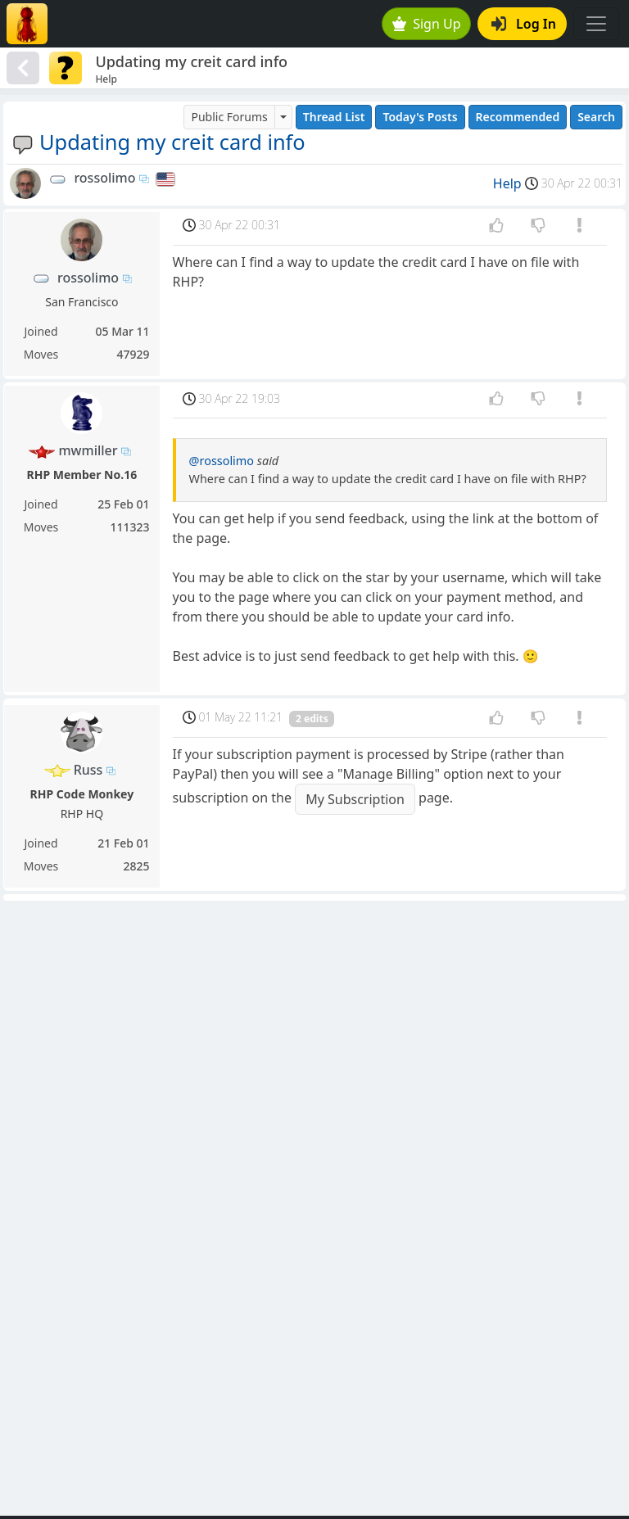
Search (596, 116)
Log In (523, 24)
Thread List (334, 116)
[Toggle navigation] (596, 23)
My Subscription (355, 799)
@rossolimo (221, 460)
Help (507, 183)
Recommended (518, 116)
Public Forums (229, 116)
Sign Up (426, 24)
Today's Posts (419, 116)
